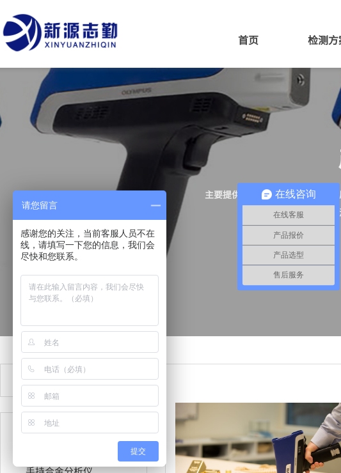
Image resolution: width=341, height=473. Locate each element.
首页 (248, 39)
